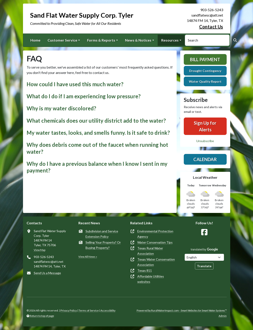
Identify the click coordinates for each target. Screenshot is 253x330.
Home (35, 40)
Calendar (205, 159)
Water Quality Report (205, 81)
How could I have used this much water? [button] (75, 84)
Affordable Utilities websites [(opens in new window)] (150, 279)
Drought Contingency (205, 71)
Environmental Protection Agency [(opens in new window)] (155, 233)
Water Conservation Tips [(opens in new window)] (155, 242)
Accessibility (107, 310)
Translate (204, 266)
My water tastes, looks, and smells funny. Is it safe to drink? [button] (98, 133)
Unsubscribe (205, 141)
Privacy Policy (69, 310)
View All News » (87, 256)
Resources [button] (170, 40)
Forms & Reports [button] (101, 40)
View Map (39, 250)
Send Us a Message (47, 273)
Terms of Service (89, 310)
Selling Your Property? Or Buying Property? (103, 245)
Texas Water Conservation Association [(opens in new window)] (156, 262)
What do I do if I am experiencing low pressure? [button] (84, 96)
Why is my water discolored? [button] (61, 108)
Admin (223, 315)
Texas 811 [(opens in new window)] (144, 270)
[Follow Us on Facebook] (204, 232)
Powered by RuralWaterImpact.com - (182, 310)
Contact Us (211, 26)
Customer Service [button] (62, 40)
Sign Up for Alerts (205, 126)
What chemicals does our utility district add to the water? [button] (96, 121)
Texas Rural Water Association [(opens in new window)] (150, 250)
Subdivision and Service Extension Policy (102, 233)
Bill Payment (205, 59)
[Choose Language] (204, 257)
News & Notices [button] (138, 40)
